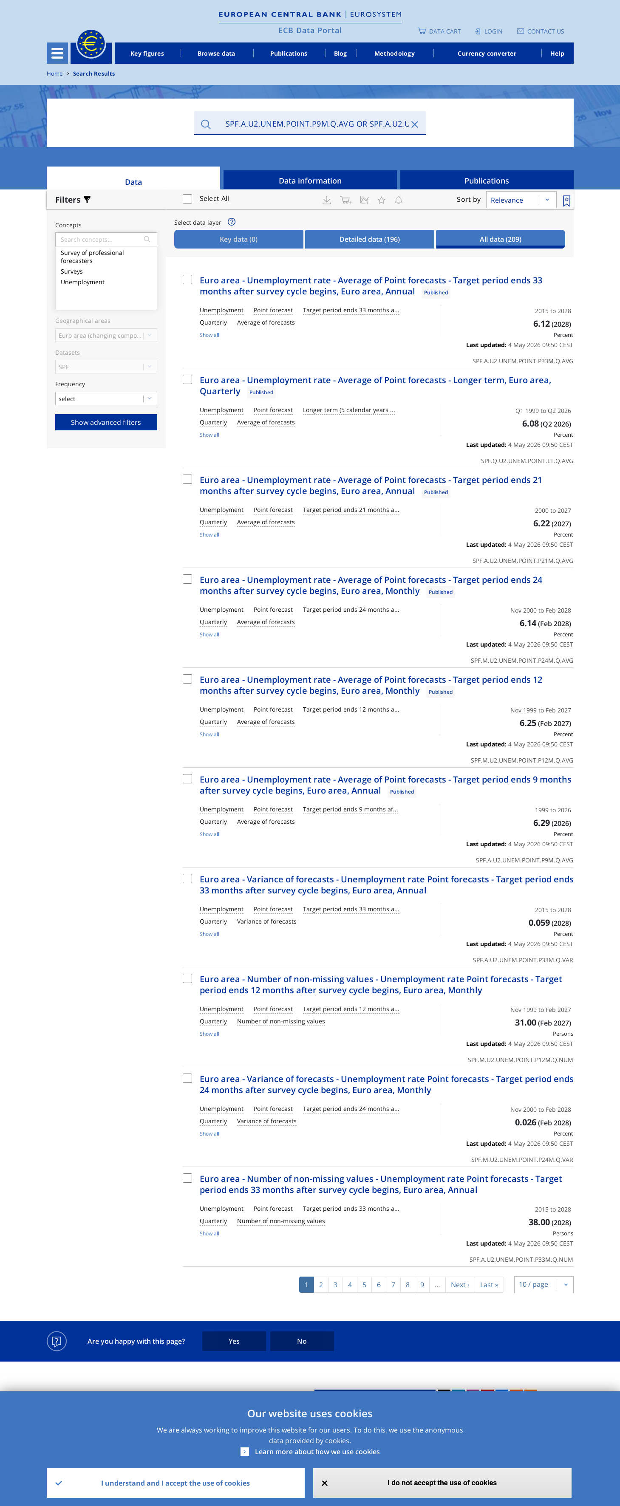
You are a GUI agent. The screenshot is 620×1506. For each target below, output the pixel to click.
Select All (214, 198)
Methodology (394, 53)
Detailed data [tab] (370, 239)
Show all (209, 335)
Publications (289, 53)
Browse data (216, 53)
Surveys (106, 270)
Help (557, 53)
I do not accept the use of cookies (442, 1482)
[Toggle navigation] (57, 53)
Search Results (94, 73)
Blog (340, 53)
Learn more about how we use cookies (317, 1451)
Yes (234, 1341)
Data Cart (445, 31)
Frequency (70, 384)
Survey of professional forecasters (106, 255)
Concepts (68, 225)
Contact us (545, 31)
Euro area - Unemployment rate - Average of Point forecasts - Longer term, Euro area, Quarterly (375, 385)
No (302, 1341)
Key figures (147, 53)
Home (55, 73)
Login (493, 31)
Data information (310, 180)
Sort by (469, 199)
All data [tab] (500, 239)
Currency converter (487, 53)
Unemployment (106, 281)
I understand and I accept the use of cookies (175, 1483)
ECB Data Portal (310, 30)
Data (133, 182)
